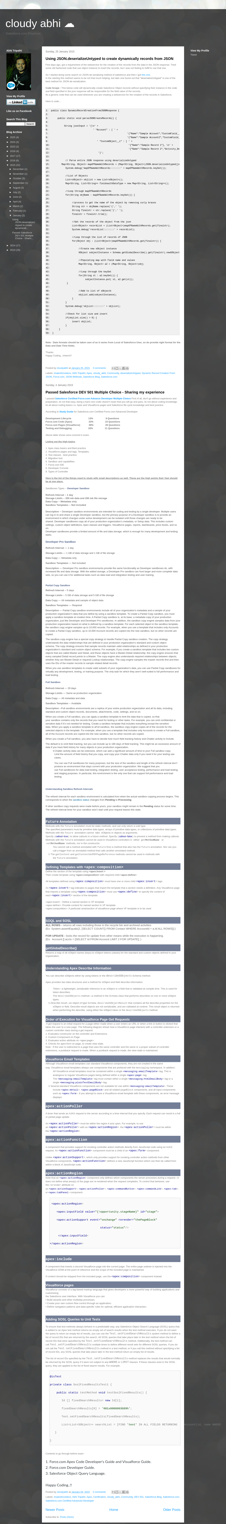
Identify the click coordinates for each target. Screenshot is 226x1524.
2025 (13, 137)
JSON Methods (74, 366)
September (19, 183)
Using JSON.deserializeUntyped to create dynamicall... (23, 223)
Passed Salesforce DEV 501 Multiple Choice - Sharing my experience (105, 381)
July (15, 192)
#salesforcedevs (62, 362)
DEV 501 (139, 1490)
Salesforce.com (109, 366)
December (19, 169)
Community (113, 362)
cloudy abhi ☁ (40, 23)
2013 (13, 250)
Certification (99, 1490)
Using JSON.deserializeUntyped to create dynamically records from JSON (109, 59)
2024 (13, 142)
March (16, 206)
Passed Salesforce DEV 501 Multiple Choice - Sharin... (22, 235)
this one (146, 74)
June (16, 196)
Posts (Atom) (67, 1511)
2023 (13, 146)
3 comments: (100, 357)
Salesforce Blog (91, 366)
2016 (13, 160)
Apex (89, 362)
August (17, 187)
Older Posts (171, 1504)
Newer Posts (55, 1504)
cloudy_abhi (99, 362)
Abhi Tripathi (78, 362)
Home (113, 1504)
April (15, 201)
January (17, 215)
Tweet (193, 54)
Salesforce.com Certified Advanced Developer (70, 1494)
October (17, 178)
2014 (13, 245)
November (19, 173)
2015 (13, 165)
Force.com (58, 366)
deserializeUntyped (130, 362)
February (18, 210)
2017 (13, 156)
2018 (13, 151)
